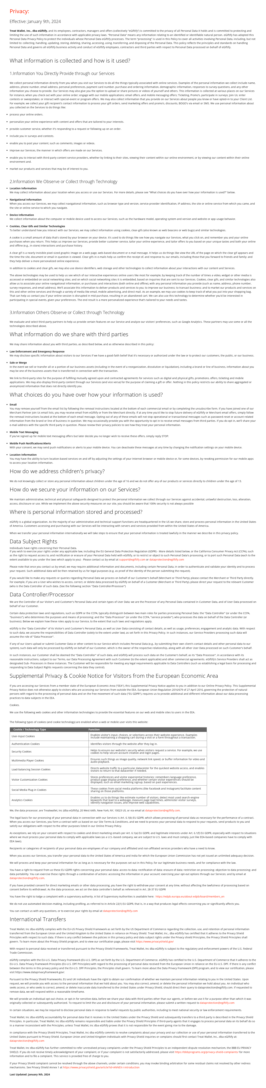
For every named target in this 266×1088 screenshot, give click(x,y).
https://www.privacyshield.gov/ (155, 941)
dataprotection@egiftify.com (166, 559)
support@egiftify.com (132, 559)
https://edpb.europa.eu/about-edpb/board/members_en (190, 896)
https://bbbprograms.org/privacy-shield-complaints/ (206, 1052)
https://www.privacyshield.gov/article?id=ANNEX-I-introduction (101, 1067)
